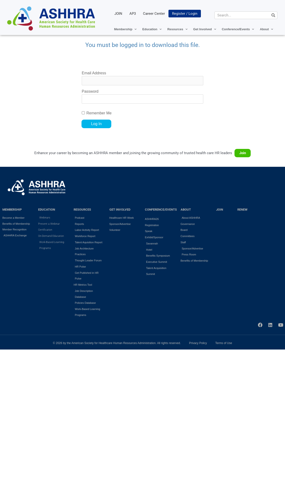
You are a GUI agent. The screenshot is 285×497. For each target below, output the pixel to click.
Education (152, 29)
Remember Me (99, 113)
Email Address (94, 73)
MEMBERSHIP (12, 209)
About (266, 29)
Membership (125, 29)
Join (242, 153)
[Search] (273, 15)
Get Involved (204, 29)
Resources (177, 29)
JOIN (118, 13)
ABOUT (186, 209)
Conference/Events (238, 29)
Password (90, 91)
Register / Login (184, 13)
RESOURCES (82, 209)
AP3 (132, 13)
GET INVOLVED (119, 209)
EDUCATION (46, 209)
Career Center (154, 13)
